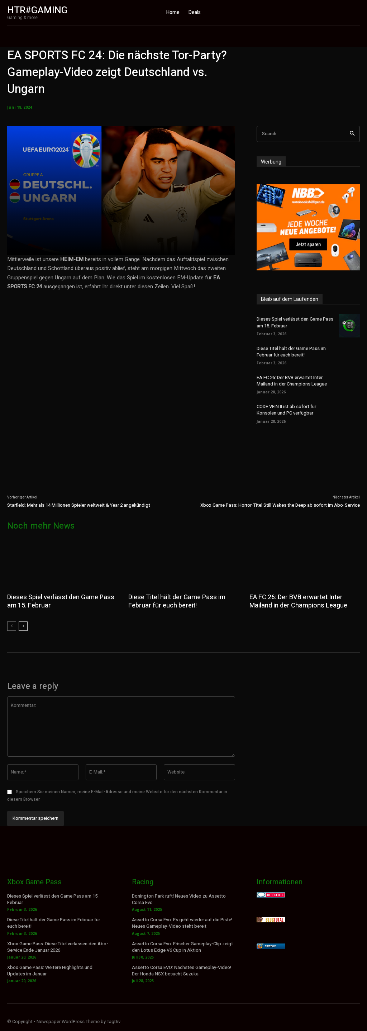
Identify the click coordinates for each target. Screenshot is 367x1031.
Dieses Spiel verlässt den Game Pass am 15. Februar (60, 601)
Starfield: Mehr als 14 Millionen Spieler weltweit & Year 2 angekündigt (78, 505)
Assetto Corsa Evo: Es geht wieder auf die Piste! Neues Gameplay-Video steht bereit (182, 923)
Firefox (270, 946)
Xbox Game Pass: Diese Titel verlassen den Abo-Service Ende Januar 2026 (57, 946)
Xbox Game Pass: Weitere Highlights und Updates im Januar (49, 970)
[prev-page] (11, 626)
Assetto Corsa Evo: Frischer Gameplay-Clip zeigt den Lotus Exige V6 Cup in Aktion (182, 946)
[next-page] (23, 626)
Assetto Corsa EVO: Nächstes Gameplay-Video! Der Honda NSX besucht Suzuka (181, 970)
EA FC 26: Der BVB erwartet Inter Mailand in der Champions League (292, 380)
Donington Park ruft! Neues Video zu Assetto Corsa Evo (179, 899)
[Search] (352, 134)
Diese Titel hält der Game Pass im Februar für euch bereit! (291, 351)
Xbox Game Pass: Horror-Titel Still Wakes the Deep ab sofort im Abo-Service (280, 505)
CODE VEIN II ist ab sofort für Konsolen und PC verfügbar (286, 409)
